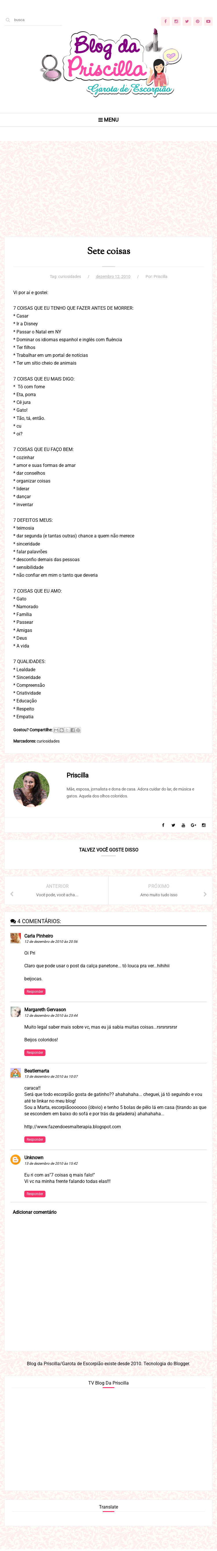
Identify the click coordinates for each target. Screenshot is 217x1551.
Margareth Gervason (45, 1011)
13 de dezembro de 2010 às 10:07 (51, 1078)
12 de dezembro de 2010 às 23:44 (51, 1017)
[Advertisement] (108, 196)
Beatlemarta (36, 1072)
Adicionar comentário (34, 1213)
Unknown (33, 1159)
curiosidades (69, 277)
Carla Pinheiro (38, 937)
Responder (35, 993)
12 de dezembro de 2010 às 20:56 (51, 943)
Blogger (181, 1365)
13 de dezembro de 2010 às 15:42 (51, 1165)
